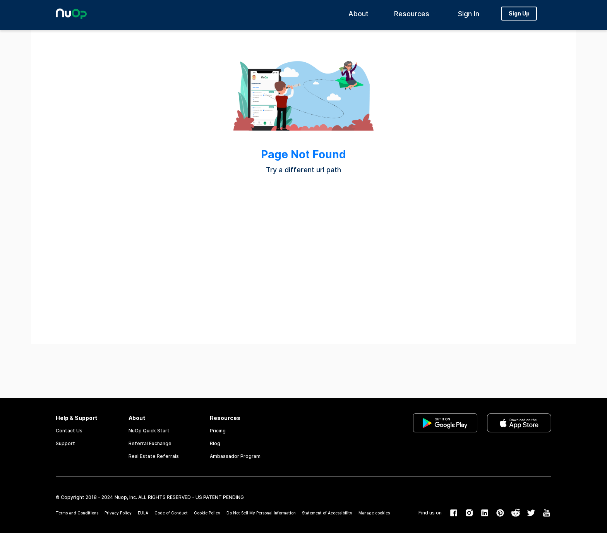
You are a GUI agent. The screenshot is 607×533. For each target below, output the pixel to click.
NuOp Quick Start (149, 431)
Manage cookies (374, 513)
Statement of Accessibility (327, 513)
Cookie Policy (207, 513)
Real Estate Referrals (154, 456)
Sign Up (519, 15)
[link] (445, 437)
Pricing (218, 431)
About (358, 16)
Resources (411, 16)
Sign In (468, 16)
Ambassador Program (235, 456)
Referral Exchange (150, 443)
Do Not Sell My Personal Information (261, 513)
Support (65, 443)
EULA (143, 513)
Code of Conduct (171, 513)
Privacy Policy (118, 513)
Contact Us (69, 431)
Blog (215, 443)
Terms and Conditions (77, 513)
